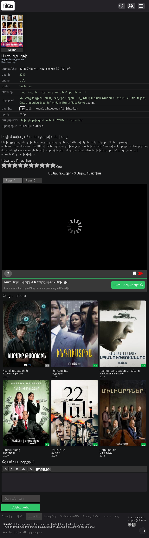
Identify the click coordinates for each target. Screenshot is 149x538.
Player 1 (11, 180)
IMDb (22, 68)
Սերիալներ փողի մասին (35, 120)
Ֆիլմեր (20, 516)
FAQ (117, 516)
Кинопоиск (48, 68)
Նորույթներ (50, 516)
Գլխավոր (7, 516)
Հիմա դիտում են (69, 516)
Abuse (107, 516)
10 (53, 165)
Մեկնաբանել (20, 507)
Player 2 (31, 180)
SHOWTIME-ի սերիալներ (67, 120)
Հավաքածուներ (91, 516)
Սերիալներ (34, 516)
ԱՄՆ (22, 80)
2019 (22, 74)
